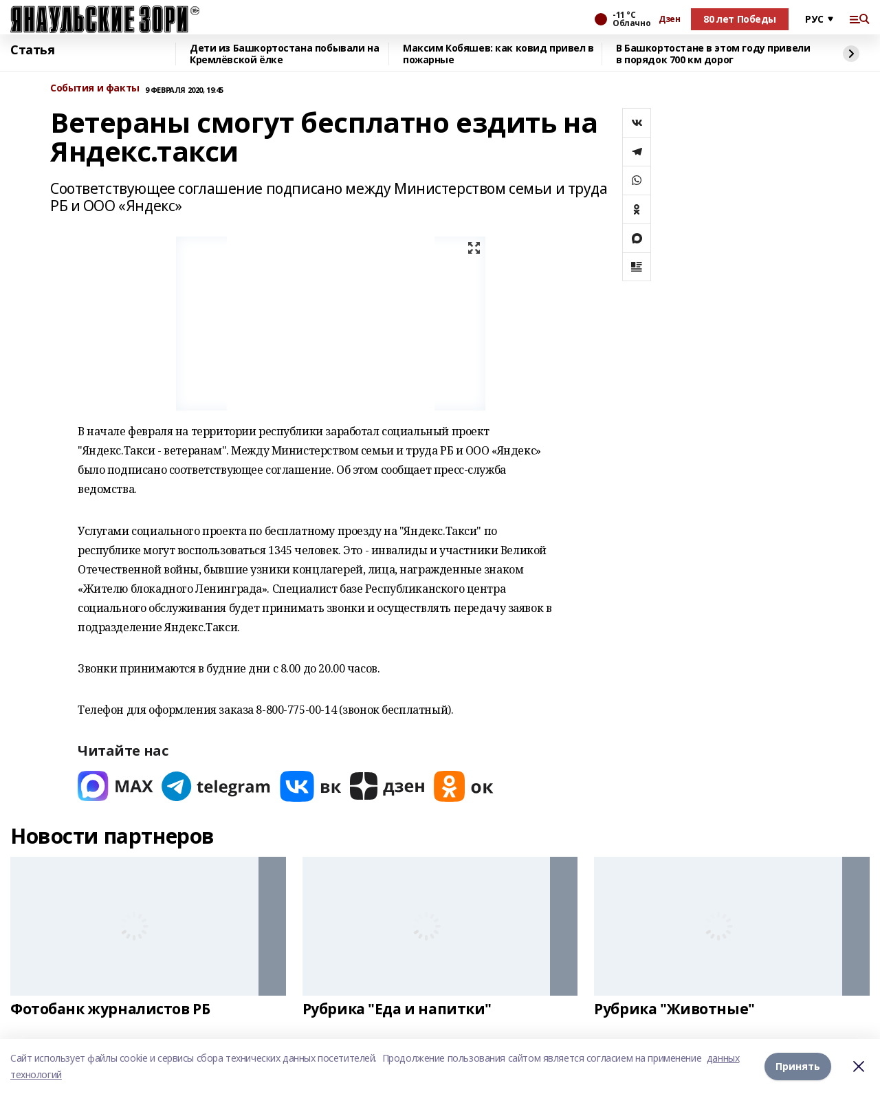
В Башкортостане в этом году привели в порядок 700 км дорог (713, 54)
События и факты (95, 88)
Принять (798, 1066)
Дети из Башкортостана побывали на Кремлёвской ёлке (284, 54)
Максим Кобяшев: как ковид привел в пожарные (498, 54)
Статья (32, 50)
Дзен (669, 19)
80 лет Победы (739, 18)
